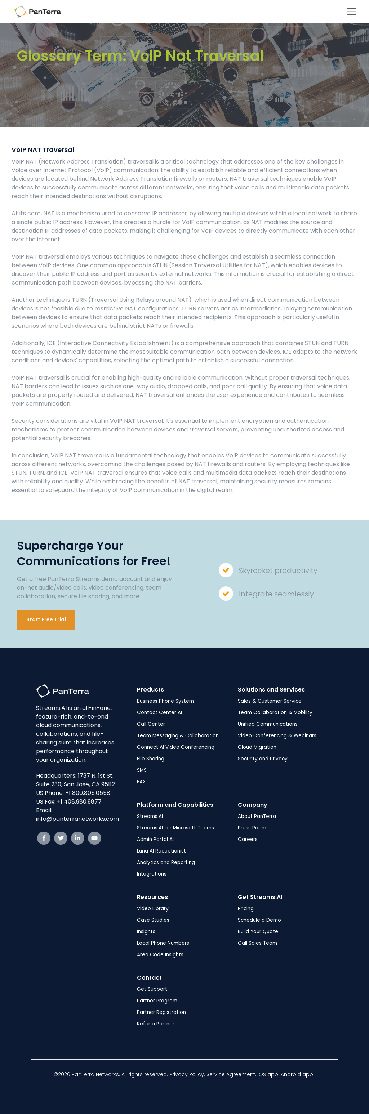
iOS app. (268, 1074)
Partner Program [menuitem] (157, 1000)
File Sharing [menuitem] (150, 758)
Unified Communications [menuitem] (268, 724)
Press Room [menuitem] (252, 827)
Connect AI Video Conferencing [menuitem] (175, 747)
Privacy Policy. (187, 1074)
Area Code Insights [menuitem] (160, 954)
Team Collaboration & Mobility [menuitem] (275, 712)
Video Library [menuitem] (153, 908)
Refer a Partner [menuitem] (155, 1023)
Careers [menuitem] (248, 839)
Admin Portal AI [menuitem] (155, 839)
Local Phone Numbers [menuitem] (163, 943)
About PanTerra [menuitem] (257, 816)
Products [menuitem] (150, 689)
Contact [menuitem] (149, 978)
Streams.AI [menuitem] (150, 816)
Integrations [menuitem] (151, 874)
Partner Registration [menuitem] (161, 1012)
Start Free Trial (46, 619)
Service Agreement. (232, 1074)
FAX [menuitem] (141, 781)
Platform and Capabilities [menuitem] (175, 805)
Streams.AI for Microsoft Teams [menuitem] (175, 827)
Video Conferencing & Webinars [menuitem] (277, 735)
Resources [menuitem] (152, 897)
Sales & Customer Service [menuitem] (270, 701)
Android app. (298, 1074)
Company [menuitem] (252, 805)
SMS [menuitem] (142, 770)
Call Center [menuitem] (151, 724)
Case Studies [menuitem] (153, 920)
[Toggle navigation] (351, 12)
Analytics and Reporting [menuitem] (166, 862)
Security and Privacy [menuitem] (263, 758)
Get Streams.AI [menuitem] (260, 897)
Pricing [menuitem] (246, 908)
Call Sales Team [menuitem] (257, 943)
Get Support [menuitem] (152, 989)
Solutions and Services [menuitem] (271, 689)
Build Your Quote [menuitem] (258, 931)
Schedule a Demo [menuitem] (259, 920)
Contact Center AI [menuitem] (159, 712)
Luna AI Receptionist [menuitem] (161, 850)
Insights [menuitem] (146, 931)
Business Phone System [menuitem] (165, 701)
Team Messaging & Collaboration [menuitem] (178, 735)
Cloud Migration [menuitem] (257, 747)
